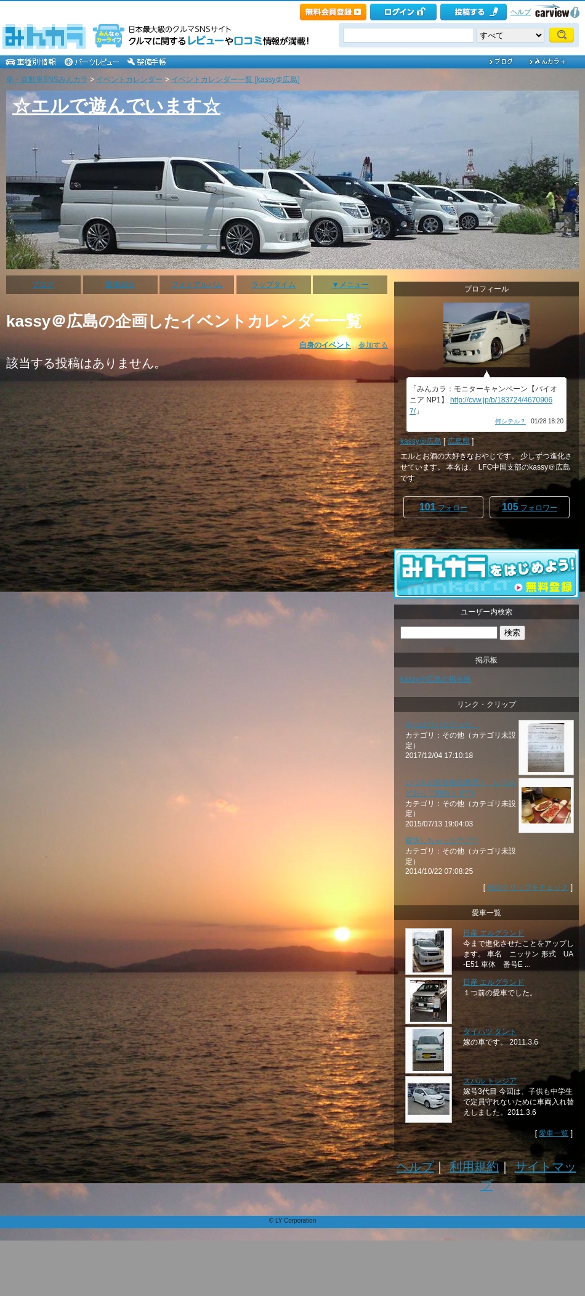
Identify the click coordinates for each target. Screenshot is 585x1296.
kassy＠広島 (421, 441)
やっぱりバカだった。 (442, 724)
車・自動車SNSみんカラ (47, 79)
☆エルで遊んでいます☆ (116, 106)
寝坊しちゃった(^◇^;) (441, 840)
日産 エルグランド (493, 933)
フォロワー (529, 507)
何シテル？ (510, 421)
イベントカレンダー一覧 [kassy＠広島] (235, 79)
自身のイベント (325, 345)
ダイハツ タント (490, 1031)
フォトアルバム (197, 284)
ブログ (43, 284)
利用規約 (474, 1166)
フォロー (443, 507)
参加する (373, 345)
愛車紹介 (120, 284)
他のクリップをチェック (527, 887)
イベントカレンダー (129, 79)
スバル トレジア (490, 1081)
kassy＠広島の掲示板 (435, 679)
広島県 (459, 441)
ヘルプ (520, 11)
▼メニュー (350, 284)
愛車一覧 (553, 1133)
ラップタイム (273, 284)
